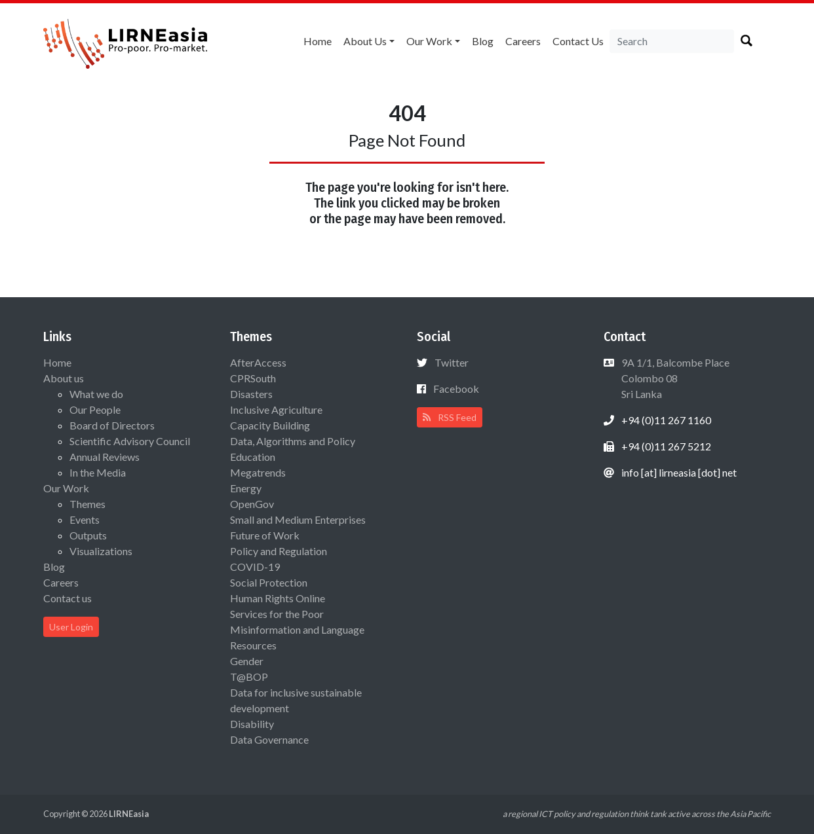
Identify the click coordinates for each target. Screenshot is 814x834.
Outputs (88, 535)
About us (365, 41)
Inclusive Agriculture (276, 409)
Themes (87, 504)
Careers (523, 41)
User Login (71, 626)
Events (84, 519)
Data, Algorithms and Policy (292, 441)
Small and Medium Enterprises (298, 519)
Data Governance (269, 739)
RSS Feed (449, 417)
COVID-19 (255, 566)
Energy (246, 488)
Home (317, 41)
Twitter (452, 362)
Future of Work (265, 535)
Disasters (251, 394)
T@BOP (249, 676)
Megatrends (258, 472)
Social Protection (268, 582)
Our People (95, 409)
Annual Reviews (104, 456)
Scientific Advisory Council (129, 441)
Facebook (456, 388)
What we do (96, 394)
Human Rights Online (277, 598)
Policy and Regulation (278, 551)
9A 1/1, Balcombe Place (674, 378)
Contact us (578, 41)
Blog (483, 41)
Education (252, 456)
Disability (252, 723)
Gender (246, 661)
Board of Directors (112, 425)
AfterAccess (258, 362)
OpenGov (252, 504)
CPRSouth (253, 378)
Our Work (429, 41)
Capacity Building (270, 425)
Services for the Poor (277, 613)
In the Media (97, 472)
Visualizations (100, 551)
